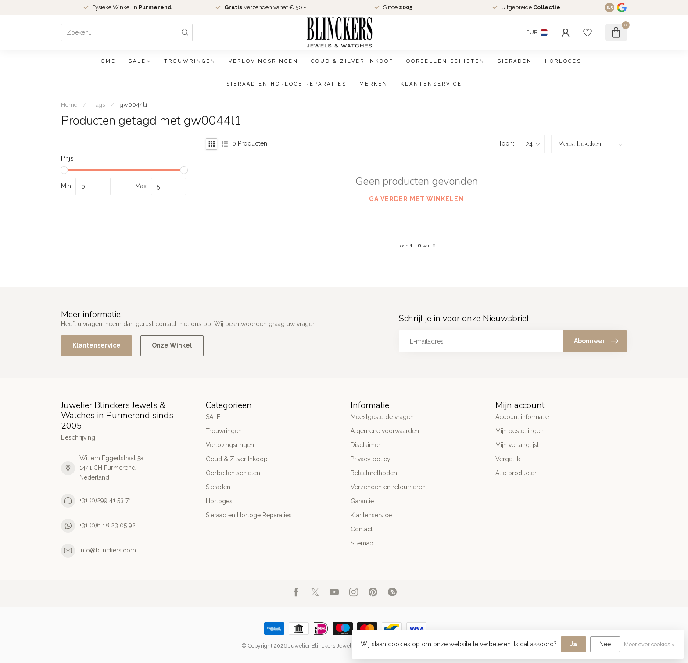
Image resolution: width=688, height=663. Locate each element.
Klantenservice (431, 84)
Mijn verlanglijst (517, 444)
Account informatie (522, 416)
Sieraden (515, 61)
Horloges (563, 61)
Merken (373, 84)
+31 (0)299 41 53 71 (105, 500)
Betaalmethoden (374, 473)
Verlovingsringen (263, 61)
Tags (98, 104)
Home (106, 61)
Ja (573, 644)
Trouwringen (190, 61)
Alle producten (516, 473)
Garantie (362, 501)
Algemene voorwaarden (385, 430)
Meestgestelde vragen (382, 416)
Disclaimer (365, 444)
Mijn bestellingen (519, 430)
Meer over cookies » (649, 644)
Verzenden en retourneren (388, 487)
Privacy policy (371, 458)
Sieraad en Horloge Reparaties (286, 84)
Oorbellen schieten (445, 61)
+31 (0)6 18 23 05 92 (107, 525)
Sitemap (362, 543)
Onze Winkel (172, 345)
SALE (137, 61)
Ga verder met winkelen (416, 198)
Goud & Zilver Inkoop (352, 61)
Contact (362, 529)
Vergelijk (507, 458)
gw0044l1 (133, 104)
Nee (605, 644)
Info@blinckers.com (107, 550)
